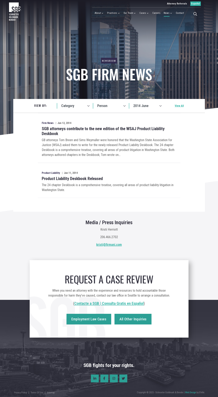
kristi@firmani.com (109, 245)
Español (195, 3)
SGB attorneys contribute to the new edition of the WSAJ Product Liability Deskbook (103, 131)
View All (179, 105)
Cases (143, 13)
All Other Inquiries (132, 319)
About (98, 13)
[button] (196, 14)
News (167, 13)
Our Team (128, 13)
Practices (112, 13)
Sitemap (51, 392)
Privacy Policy (20, 392)
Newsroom (109, 60)
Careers (156, 13)
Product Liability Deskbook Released (72, 178)
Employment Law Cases (88, 319)
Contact (180, 13)
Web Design (190, 392)
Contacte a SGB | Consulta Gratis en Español (109, 303)
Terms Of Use (37, 392)
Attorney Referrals (177, 3)
